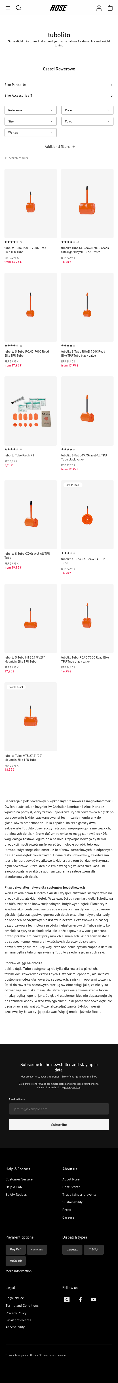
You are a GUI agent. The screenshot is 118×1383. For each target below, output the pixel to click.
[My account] (99, 7)
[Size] (30, 121)
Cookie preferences (18, 1320)
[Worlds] (30, 132)
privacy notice (72, 1087)
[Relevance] (30, 110)
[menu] (7, 7)
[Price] (87, 110)
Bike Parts (59, 85)
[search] (16, 7)
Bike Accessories (59, 96)
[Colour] (87, 121)
